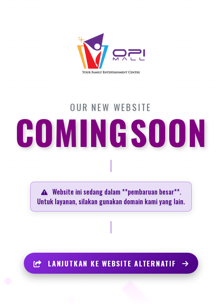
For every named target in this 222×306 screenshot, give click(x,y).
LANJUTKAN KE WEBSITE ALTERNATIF (111, 263)
